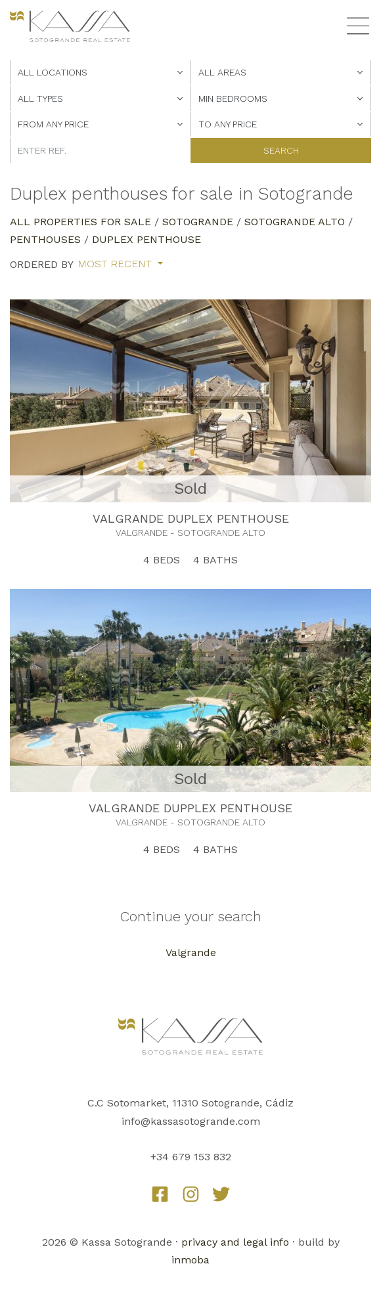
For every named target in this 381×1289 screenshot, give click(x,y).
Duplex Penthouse (146, 239)
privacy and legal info (235, 1242)
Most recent (116, 264)
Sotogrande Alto (294, 221)
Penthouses (45, 239)
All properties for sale (80, 221)
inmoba (190, 1260)
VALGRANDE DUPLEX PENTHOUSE (191, 518)
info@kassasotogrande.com (191, 1121)
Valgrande (191, 952)
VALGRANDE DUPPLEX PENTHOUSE (190, 808)
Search (281, 150)
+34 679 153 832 (190, 1156)
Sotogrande (197, 221)
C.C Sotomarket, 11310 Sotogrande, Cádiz (190, 1103)
